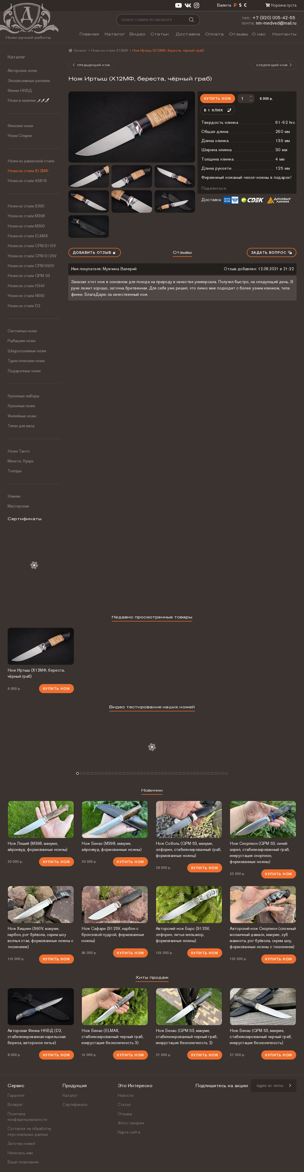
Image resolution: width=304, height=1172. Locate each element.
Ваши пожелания (23, 1162)
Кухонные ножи (21, 405)
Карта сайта (129, 1132)
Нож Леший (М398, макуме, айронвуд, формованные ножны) (37, 846)
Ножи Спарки (20, 135)
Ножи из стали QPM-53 (29, 275)
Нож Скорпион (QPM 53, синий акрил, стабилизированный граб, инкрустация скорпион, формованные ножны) (260, 852)
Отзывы (238, 34)
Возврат (15, 1104)
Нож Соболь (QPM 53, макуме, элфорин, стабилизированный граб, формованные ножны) (188, 849)
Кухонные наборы (23, 396)
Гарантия (16, 1095)
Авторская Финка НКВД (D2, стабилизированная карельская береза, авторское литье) (37, 1036)
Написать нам (20, 1153)
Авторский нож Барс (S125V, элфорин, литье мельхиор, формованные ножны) (183, 934)
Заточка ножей (21, 1143)
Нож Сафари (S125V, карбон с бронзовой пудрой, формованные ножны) (113, 934)
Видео (137, 34)
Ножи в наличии (28, 100)
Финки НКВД (20, 90)
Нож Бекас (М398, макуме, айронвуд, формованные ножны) (111, 846)
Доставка (188, 34)
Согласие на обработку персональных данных (29, 1131)
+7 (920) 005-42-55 (273, 18)
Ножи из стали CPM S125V (32, 256)
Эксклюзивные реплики (29, 80)
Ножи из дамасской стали (31, 161)
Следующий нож (274, 65)
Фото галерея (131, 1123)
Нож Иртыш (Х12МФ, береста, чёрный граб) (36, 673)
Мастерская (18, 506)
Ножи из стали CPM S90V (31, 265)
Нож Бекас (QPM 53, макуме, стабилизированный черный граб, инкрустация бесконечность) (261, 1036)
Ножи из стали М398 (26, 216)
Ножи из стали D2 (24, 305)
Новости (126, 1095)
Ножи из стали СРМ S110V (32, 245)
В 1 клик (217, 110)
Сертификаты (75, 1104)
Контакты (284, 34)
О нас (259, 34)
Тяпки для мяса (21, 425)
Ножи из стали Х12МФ (28, 170)
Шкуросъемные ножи (27, 351)
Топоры (15, 471)
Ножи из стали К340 (26, 285)
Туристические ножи (26, 360)
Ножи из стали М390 (26, 226)
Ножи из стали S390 (26, 206)
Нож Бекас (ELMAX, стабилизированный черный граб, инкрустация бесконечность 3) (112, 1036)
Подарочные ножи (24, 371)
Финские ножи (20, 125)
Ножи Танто (19, 451)
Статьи (159, 34)
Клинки (14, 496)
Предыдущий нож (91, 65)
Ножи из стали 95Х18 (27, 180)
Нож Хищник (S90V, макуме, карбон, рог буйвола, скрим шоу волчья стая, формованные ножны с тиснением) (40, 937)
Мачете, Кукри (20, 461)
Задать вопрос (271, 252)
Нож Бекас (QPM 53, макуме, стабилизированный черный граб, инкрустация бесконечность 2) (187, 1036)
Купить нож (217, 98)
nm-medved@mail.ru (276, 23)
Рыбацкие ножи (21, 340)
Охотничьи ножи (22, 331)
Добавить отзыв (95, 252)
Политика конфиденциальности (27, 1116)
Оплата (214, 34)
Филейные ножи (22, 416)
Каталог (115, 34)
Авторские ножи (22, 70)
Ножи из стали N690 (26, 295)
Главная (89, 34)
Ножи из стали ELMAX (28, 236)
